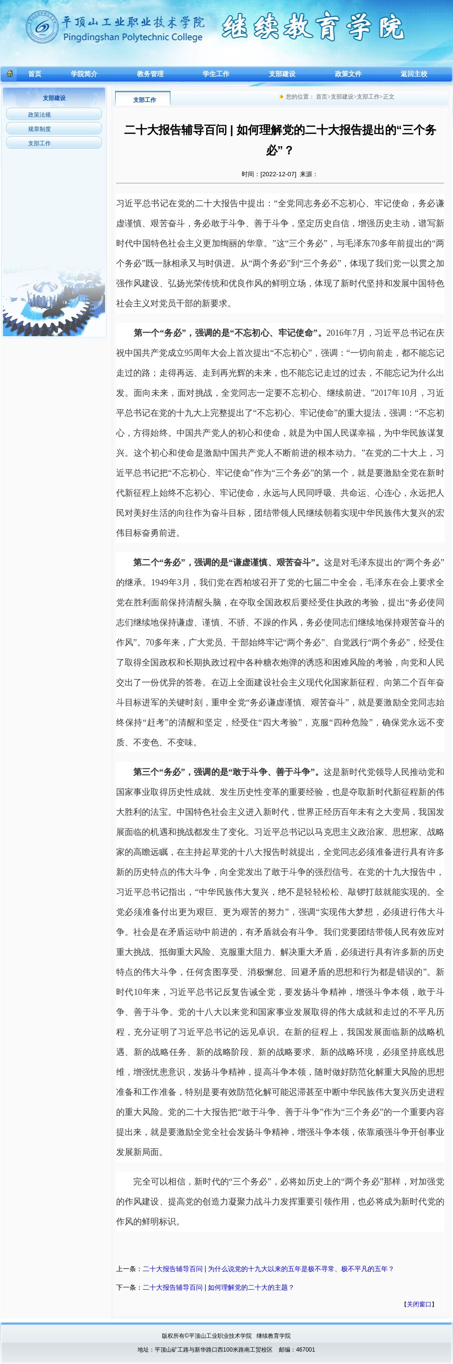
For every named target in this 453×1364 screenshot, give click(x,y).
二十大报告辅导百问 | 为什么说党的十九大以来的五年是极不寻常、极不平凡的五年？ (268, 1269)
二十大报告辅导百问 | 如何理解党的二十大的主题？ (219, 1287)
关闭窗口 (419, 1304)
